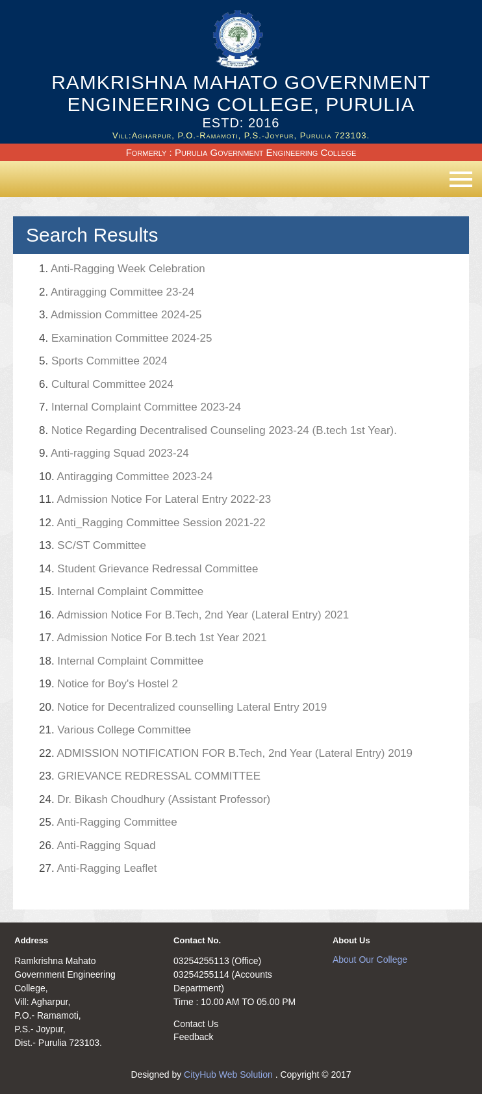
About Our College (370, 959)
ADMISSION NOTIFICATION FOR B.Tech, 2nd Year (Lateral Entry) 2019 (225, 753)
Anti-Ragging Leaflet (98, 868)
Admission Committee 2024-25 (120, 315)
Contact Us (195, 1024)
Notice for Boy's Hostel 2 (108, 684)
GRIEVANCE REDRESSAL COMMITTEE (149, 776)
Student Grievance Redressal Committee (148, 569)
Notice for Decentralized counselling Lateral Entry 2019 (183, 707)
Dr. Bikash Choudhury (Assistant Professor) (154, 799)
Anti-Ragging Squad (97, 845)
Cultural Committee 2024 (106, 384)
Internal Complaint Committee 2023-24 (140, 407)
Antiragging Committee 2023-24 (125, 476)
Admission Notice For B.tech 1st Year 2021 (153, 637)
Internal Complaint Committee (121, 591)
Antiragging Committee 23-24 (116, 292)
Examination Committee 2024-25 (125, 338)
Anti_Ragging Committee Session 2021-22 (152, 522)
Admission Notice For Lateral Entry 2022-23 (155, 499)
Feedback (193, 1037)
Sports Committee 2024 (103, 361)
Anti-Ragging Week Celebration (122, 268)
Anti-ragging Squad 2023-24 (114, 453)
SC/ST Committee (92, 545)
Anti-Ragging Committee (108, 822)
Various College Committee (115, 730)
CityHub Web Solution (229, 1074)
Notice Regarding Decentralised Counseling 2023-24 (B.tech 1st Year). (218, 430)
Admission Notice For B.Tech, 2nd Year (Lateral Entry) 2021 (194, 615)
